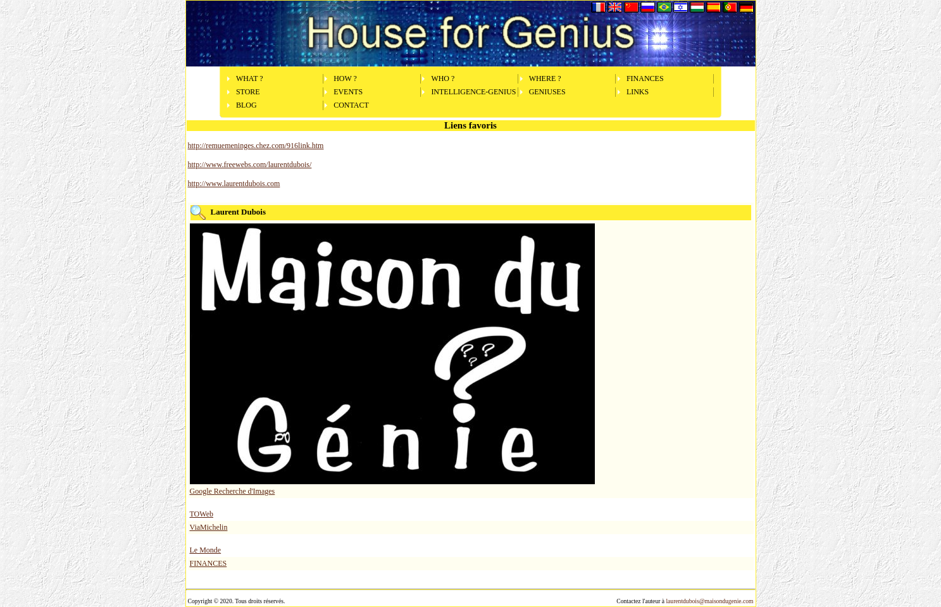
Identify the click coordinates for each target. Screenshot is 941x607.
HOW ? (345, 78)
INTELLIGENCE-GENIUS (473, 91)
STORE (248, 91)
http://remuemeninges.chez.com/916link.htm (256, 145)
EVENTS (348, 91)
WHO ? (442, 78)
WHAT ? (249, 78)
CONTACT (351, 105)
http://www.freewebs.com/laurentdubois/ (250, 164)
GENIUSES (547, 91)
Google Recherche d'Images (232, 491)
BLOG (246, 105)
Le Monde (205, 550)
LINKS (637, 91)
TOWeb (201, 514)
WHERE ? (545, 78)
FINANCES (645, 78)
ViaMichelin (209, 527)
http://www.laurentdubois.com (234, 183)
